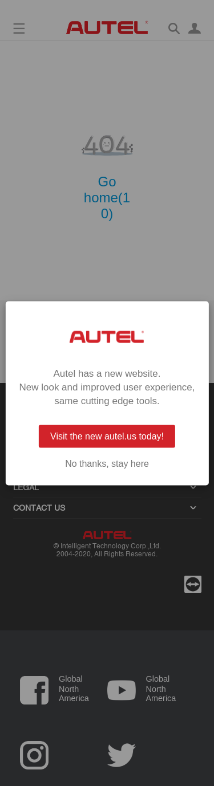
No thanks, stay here (107, 463)
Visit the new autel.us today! (107, 436)
